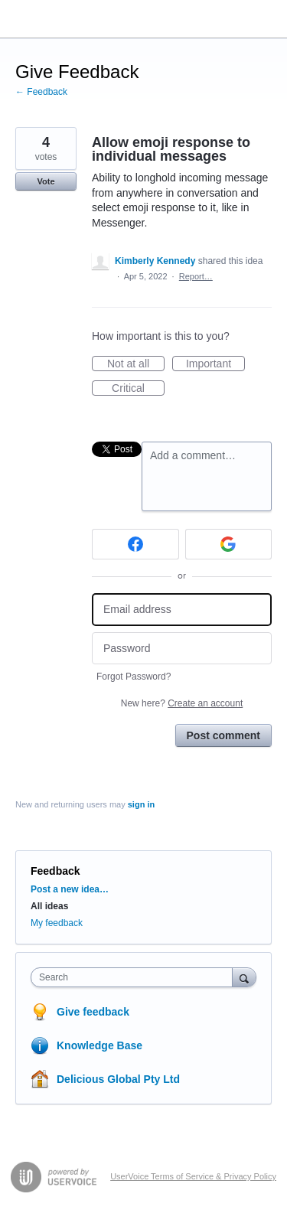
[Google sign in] (228, 544)
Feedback (55, 871)
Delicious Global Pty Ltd (118, 1079)
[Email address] (182, 609)
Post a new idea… (70, 889)
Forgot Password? (133, 676)
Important (215, 364)
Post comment (223, 735)
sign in (141, 804)
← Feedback (41, 91)
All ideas (49, 906)
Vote (45, 181)
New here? (182, 703)
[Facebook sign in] (135, 544)
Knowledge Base (99, 1045)
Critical (138, 389)
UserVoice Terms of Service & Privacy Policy (193, 1176)
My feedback (57, 923)
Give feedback (93, 1012)
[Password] (182, 648)
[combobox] (135, 977)
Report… (196, 276)
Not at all (136, 364)
